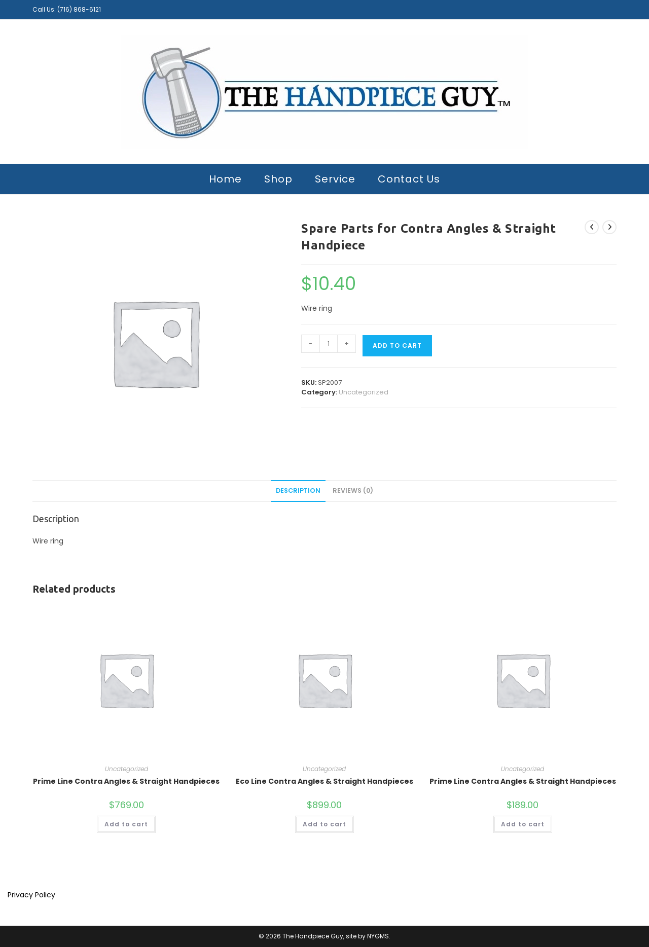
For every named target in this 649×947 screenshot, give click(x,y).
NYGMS (378, 936)
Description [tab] (298, 490)
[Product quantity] (328, 344)
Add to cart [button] (126, 824)
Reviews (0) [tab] (353, 490)
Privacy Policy (31, 895)
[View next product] (609, 227)
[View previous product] (592, 227)
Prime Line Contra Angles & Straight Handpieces (126, 781)
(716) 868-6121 (79, 9)
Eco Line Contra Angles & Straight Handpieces (324, 781)
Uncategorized (363, 392)
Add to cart (397, 345)
